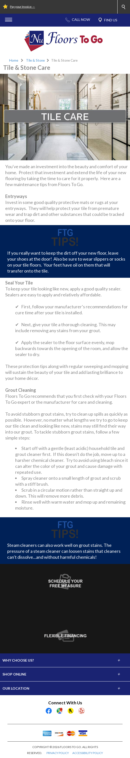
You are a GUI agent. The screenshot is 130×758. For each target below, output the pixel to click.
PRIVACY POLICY (57, 753)
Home (13, 60)
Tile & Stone (35, 60)
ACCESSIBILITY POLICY (87, 753)
